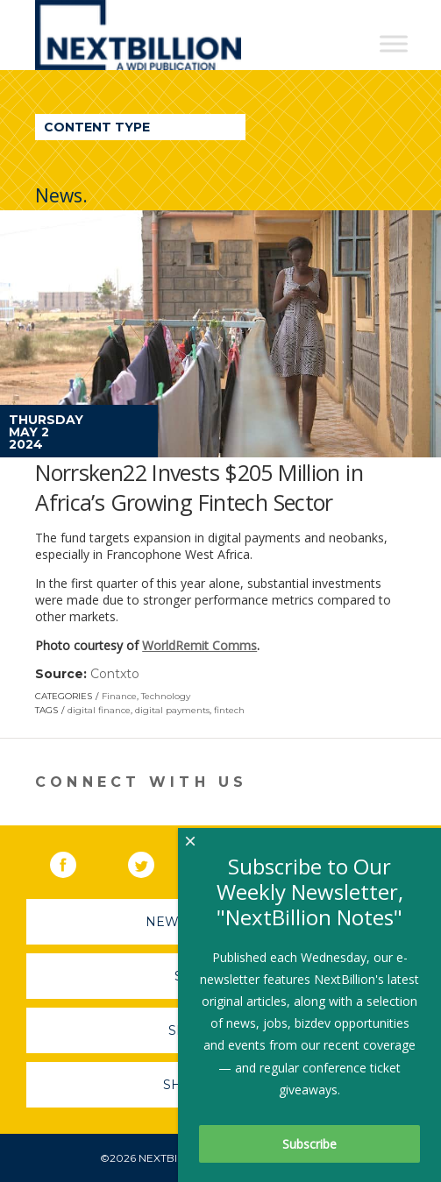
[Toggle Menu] (394, 43)
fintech (229, 710)
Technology (165, 696)
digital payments (172, 710)
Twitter (153, 861)
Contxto (114, 674)
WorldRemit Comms (199, 645)
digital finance (99, 710)
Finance (119, 696)
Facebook (75, 861)
